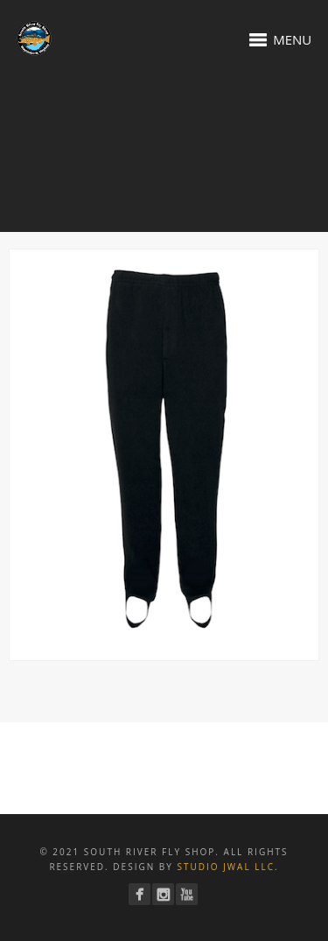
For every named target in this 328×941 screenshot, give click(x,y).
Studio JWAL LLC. (227, 866)
